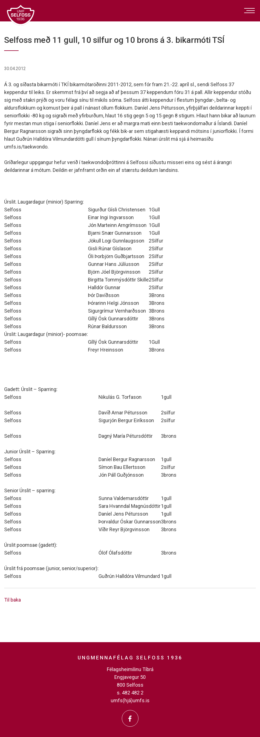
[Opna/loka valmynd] (249, 10)
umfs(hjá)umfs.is (130, 700)
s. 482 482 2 (130, 693)
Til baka (12, 600)
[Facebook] (130, 718)
